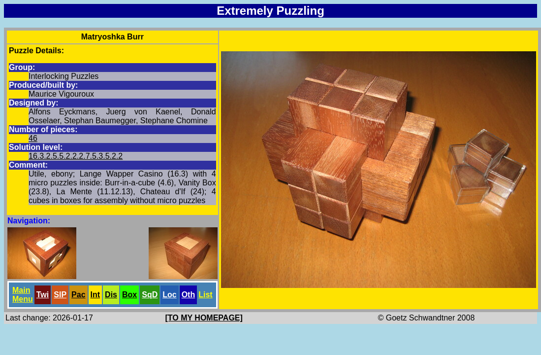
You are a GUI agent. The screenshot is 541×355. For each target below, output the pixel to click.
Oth (188, 294)
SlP (60, 294)
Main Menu (22, 294)
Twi (42, 294)
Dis (111, 294)
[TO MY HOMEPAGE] (204, 318)
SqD (150, 294)
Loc (169, 294)
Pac (78, 294)
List (205, 294)
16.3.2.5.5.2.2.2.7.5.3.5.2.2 (76, 156)
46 (33, 138)
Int (95, 294)
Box (129, 294)
